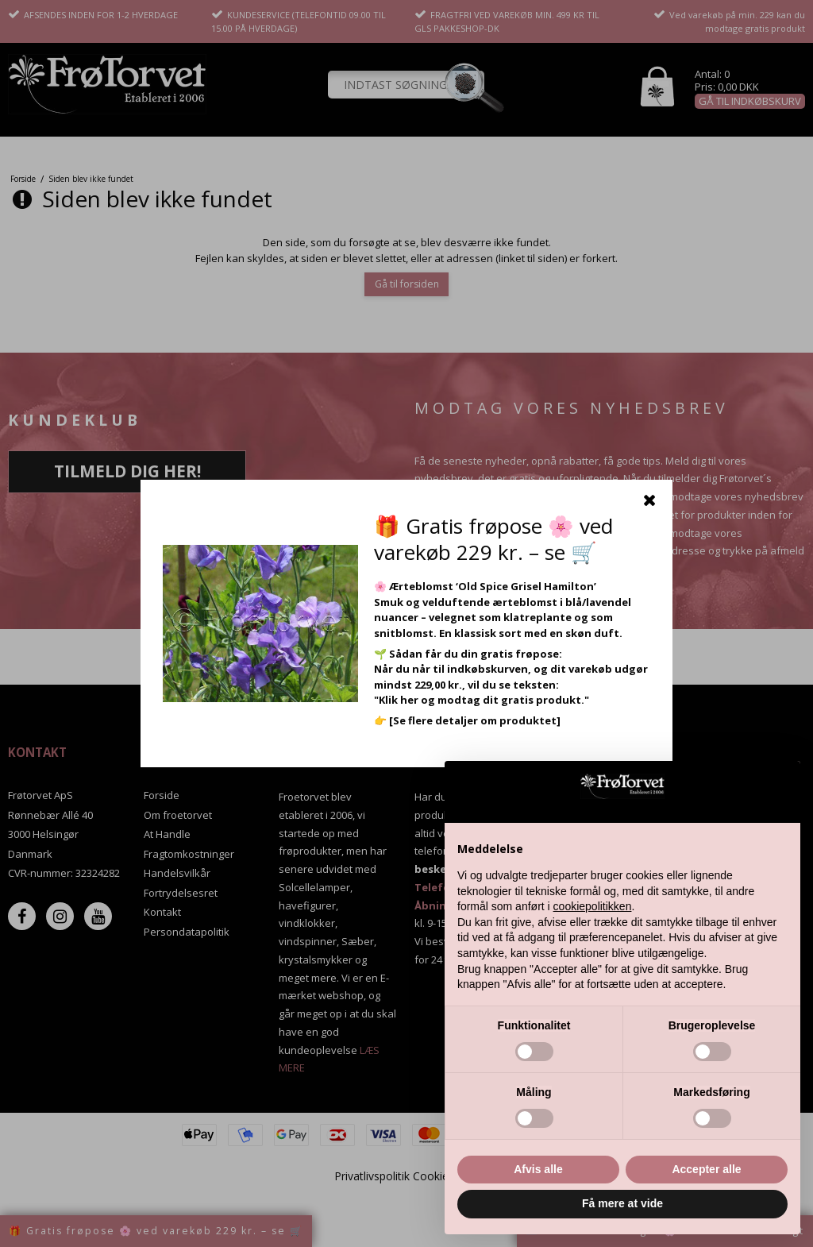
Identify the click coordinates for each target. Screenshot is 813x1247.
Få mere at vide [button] (622, 1203)
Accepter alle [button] (706, 1169)
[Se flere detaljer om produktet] (475, 720)
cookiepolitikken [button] (592, 906)
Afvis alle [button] (538, 1169)
